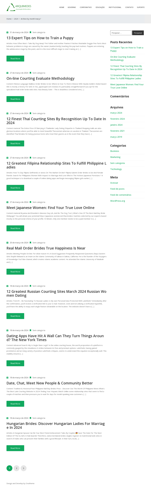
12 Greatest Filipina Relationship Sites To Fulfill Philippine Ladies (56, 165)
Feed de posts (117, 188)
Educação (100, 7)
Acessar (114, 182)
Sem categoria (39, 32)
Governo (72, 7)
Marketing (115, 157)
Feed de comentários (120, 194)
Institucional (114, 7)
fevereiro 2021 (117, 130)
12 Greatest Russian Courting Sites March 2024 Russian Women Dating (56, 293)
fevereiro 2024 (117, 118)
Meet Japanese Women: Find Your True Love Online (50, 207)
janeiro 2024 (116, 124)
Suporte (141, 7)
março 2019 (116, 136)
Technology (116, 169)
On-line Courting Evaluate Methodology (40, 78)
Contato (129, 7)
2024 (16, 19)
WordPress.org (117, 200)
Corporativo (85, 7)
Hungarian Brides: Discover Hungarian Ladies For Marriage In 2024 (55, 425)
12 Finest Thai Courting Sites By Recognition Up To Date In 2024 (56, 120)
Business (114, 151)
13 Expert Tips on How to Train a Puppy (39, 37)
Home (61, 7)
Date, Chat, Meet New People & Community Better (49, 383)
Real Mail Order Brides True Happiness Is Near (46, 248)
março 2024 (116, 112)
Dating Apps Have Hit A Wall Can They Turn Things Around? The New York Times (55, 337)
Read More (15, 58)
